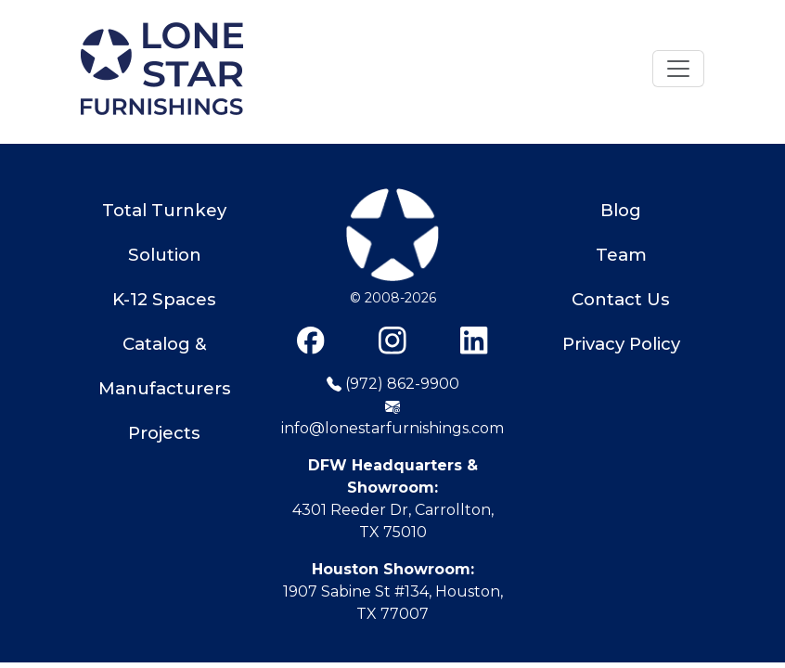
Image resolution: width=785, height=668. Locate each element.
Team (621, 254)
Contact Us (621, 299)
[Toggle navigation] (678, 68)
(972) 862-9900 (393, 383)
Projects (164, 432)
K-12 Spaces (164, 299)
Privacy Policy (621, 343)
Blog (620, 210)
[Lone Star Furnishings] (392, 237)
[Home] (162, 68)
